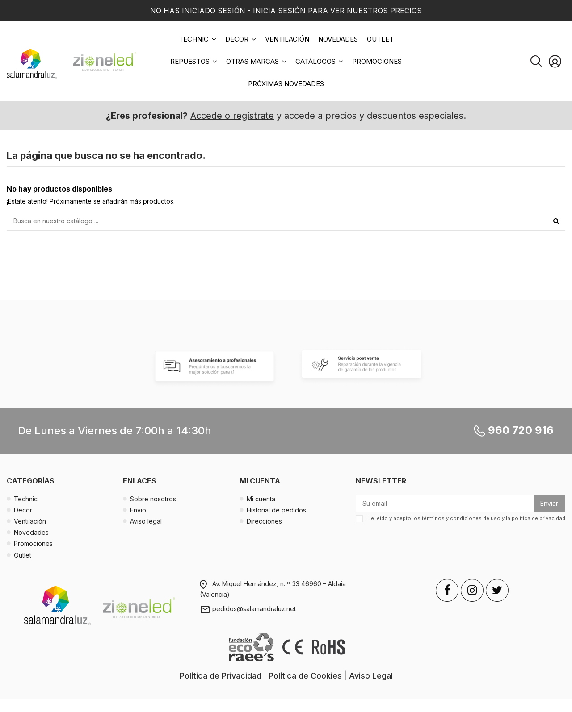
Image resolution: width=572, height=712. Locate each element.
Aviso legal (146, 521)
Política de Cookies (305, 675)
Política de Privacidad (220, 675)
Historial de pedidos (276, 510)
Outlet (22, 555)
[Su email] (445, 503)
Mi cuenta (261, 499)
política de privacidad (538, 519)
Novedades (31, 532)
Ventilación (30, 521)
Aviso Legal (371, 675)
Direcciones (264, 521)
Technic (26, 499)
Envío (138, 510)
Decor (23, 510)
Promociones (33, 543)
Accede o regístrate (232, 115)
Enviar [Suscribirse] (549, 503)
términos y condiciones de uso (461, 519)
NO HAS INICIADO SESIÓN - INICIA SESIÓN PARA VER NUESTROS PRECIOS (286, 10)
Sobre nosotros (153, 499)
